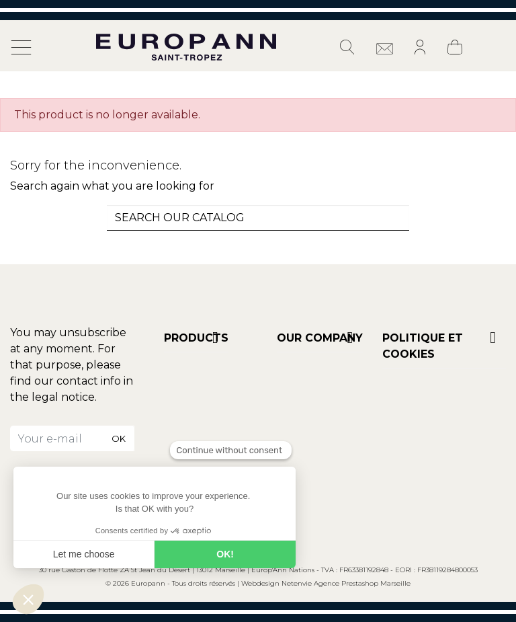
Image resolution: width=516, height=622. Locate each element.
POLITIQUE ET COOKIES (422, 346)
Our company (320, 338)
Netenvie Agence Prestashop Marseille (346, 583)
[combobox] (258, 218)
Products (196, 338)
